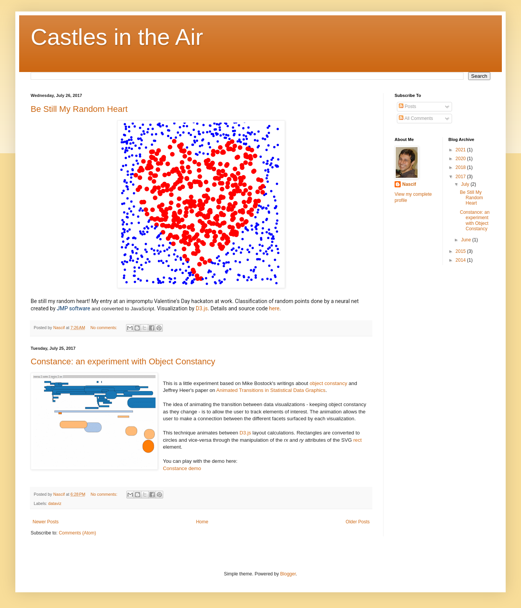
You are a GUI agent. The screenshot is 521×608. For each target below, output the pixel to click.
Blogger (288, 574)
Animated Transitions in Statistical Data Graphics (271, 390)
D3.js (202, 308)
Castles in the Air (117, 37)
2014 (461, 260)
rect (357, 440)
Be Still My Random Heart (79, 109)
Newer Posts (46, 521)
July (465, 184)
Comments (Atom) (77, 533)
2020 (461, 158)
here (274, 308)
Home (202, 521)
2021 (461, 149)
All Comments (416, 118)
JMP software (73, 308)
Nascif (409, 184)
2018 (461, 167)
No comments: (104, 327)
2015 (461, 251)
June (466, 240)
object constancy (328, 383)
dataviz (54, 503)
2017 (461, 176)
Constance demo (182, 468)
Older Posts (358, 521)
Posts (407, 106)
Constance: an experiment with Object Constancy (123, 361)
